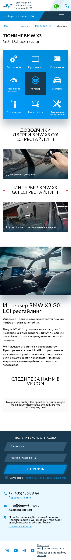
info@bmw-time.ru (24, 506)
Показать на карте (20, 526)
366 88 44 (57, 5)
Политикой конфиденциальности (44, 478)
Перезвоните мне (20, 498)
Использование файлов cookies (51, 554)
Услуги (24, 26)
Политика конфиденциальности (51, 547)
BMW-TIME (9, 26)
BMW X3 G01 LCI (42, 26)
